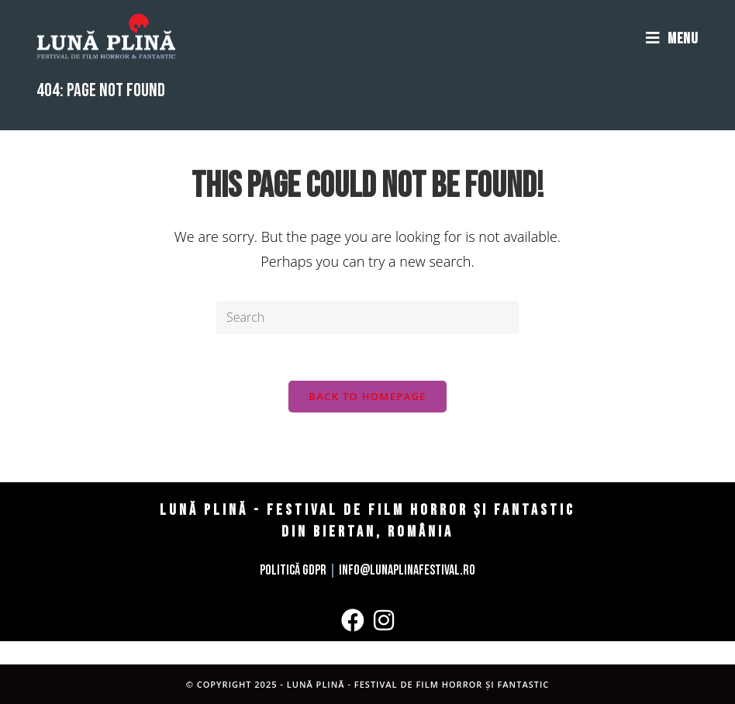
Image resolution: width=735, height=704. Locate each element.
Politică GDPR (293, 570)
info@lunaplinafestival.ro (407, 570)
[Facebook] (352, 620)
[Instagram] (384, 620)
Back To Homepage (367, 396)
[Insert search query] (367, 317)
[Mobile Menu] (672, 38)
